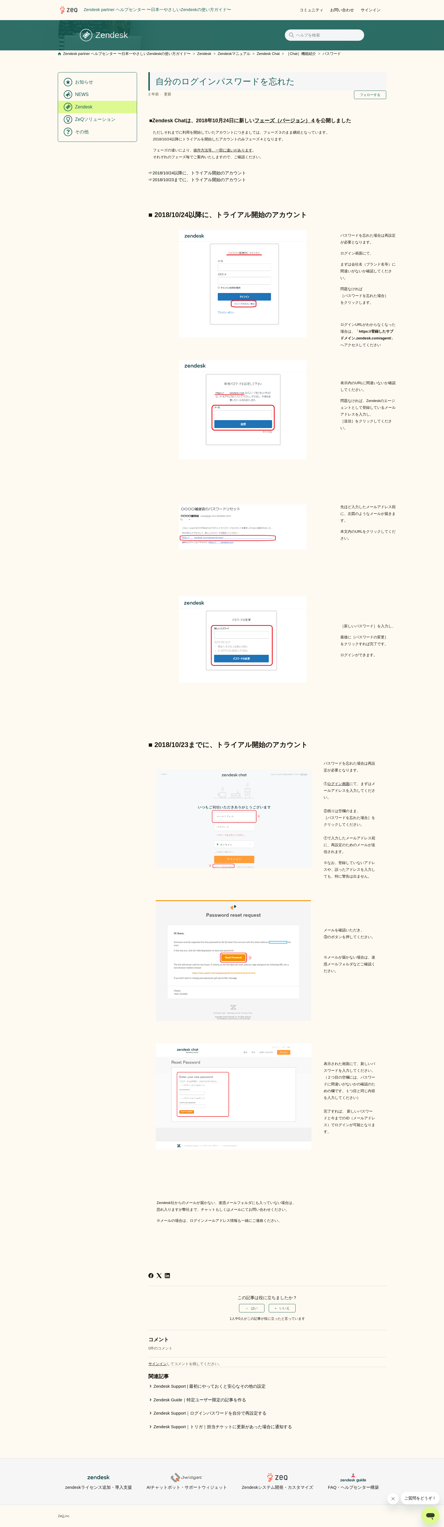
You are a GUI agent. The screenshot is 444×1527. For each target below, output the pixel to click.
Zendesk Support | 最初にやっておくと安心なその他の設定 (209, 1386)
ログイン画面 (338, 784)
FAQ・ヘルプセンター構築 (353, 1481)
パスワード (332, 54)
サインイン (157, 1364)
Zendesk (204, 54)
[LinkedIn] (167, 1275)
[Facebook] (150, 1275)
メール (235, 1209)
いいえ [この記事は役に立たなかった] (284, 1308)
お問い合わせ (342, 10)
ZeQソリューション (95, 119)
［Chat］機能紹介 (301, 54)
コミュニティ (311, 10)
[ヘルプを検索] (324, 35)
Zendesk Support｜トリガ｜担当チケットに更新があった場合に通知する (222, 1426)
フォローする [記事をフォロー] (370, 95)
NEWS (82, 94)
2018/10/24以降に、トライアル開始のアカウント (199, 172)
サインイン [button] (371, 10)
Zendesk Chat (268, 54)
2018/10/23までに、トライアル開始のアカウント (199, 179)
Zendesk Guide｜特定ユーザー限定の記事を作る (199, 1399)
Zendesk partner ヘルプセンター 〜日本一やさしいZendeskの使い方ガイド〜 (127, 54)
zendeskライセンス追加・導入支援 (98, 1481)
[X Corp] (159, 1275)
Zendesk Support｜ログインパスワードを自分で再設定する (209, 1413)
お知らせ (84, 82)
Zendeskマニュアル (234, 54)
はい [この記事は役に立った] (254, 1308)
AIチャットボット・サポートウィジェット (187, 1481)
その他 (82, 131)
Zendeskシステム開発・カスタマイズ (277, 1481)
